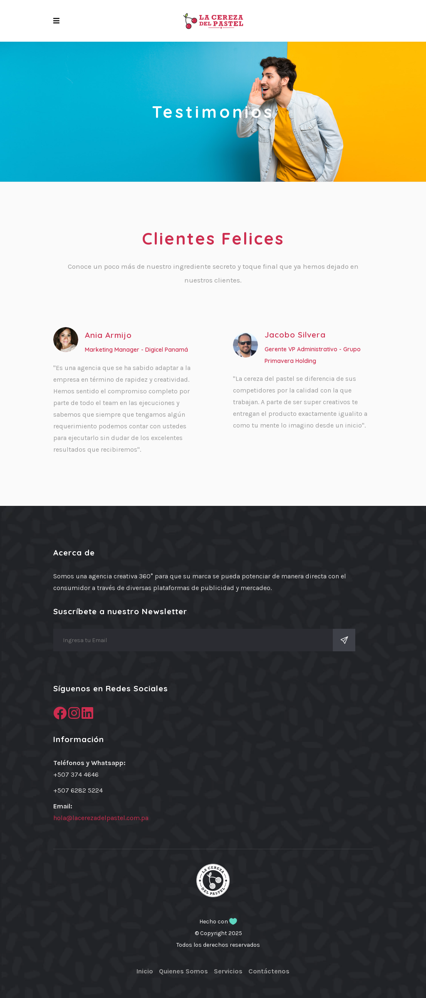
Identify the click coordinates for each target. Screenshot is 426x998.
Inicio (144, 971)
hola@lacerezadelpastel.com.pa (101, 818)
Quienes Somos (183, 971)
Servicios (228, 971)
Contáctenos (269, 971)
